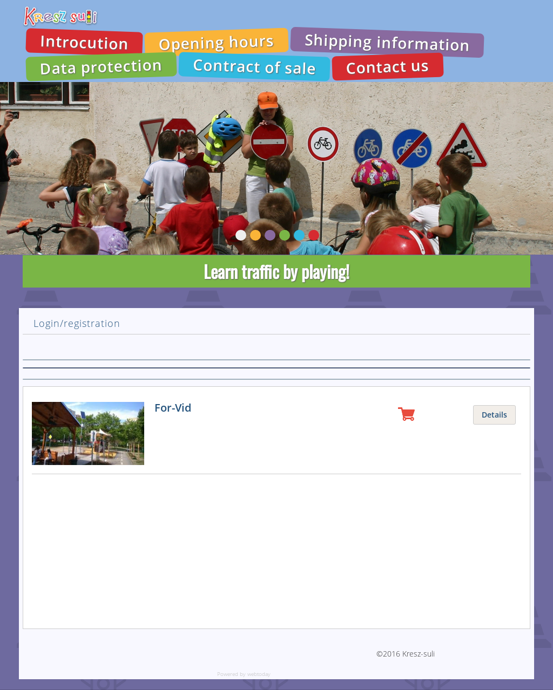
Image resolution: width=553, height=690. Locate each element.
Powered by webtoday (244, 674)
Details (494, 414)
